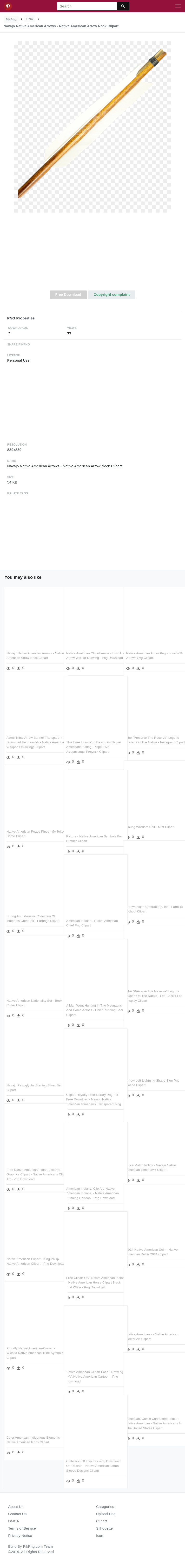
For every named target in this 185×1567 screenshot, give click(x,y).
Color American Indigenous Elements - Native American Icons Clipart (31, 1435)
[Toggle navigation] (178, 6)
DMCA (13, 1521)
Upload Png (106, 1514)
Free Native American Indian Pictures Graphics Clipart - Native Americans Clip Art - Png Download (32, 1167)
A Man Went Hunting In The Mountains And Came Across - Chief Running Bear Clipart (92, 1003)
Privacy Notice (20, 1535)
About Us (16, 1507)
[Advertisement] (92, 254)
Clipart (101, 1521)
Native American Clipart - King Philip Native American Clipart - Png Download (33, 1256)
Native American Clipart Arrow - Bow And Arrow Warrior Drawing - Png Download (92, 651)
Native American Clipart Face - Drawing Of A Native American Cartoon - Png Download (88, 1369)
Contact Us (17, 1514)
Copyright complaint (111, 294)
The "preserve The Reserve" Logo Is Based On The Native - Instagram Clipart (152, 735)
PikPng (11, 19)
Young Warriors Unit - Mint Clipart (150, 820)
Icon (99, 1535)
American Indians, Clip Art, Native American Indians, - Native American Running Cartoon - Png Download (92, 1186)
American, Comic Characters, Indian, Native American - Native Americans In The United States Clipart (152, 1416)
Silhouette (104, 1528)
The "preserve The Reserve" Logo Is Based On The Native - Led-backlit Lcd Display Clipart (152, 989)
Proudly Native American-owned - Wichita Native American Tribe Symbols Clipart (31, 1346)
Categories (105, 1507)
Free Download (68, 294)
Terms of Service (22, 1528)
